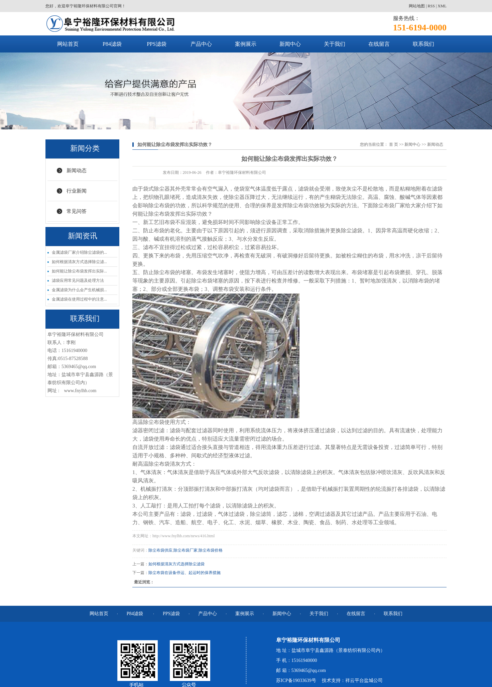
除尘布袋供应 (160, 550)
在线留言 (379, 44)
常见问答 (77, 211)
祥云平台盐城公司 (364, 680)
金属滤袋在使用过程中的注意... (79, 299)
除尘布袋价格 (211, 550)
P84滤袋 (112, 44)
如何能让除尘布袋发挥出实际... (79, 271)
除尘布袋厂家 (185, 550)
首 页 (393, 144)
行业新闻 (77, 191)
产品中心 (201, 44)
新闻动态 (77, 170)
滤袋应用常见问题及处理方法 (78, 280)
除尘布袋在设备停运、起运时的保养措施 (184, 572)
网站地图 (417, 6)
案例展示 (245, 44)
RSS (431, 6)
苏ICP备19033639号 (296, 680)
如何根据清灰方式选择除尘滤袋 (176, 564)
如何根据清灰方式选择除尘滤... (79, 261)
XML (442, 6)
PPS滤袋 (156, 44)
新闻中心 (290, 44)
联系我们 (423, 44)
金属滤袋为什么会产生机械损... (79, 290)
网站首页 (68, 44)
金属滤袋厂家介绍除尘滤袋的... (79, 252)
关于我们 (334, 44)
